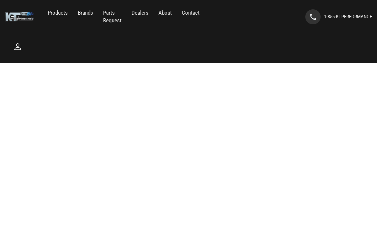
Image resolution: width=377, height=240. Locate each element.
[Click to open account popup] (17, 46)
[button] (58, 12)
